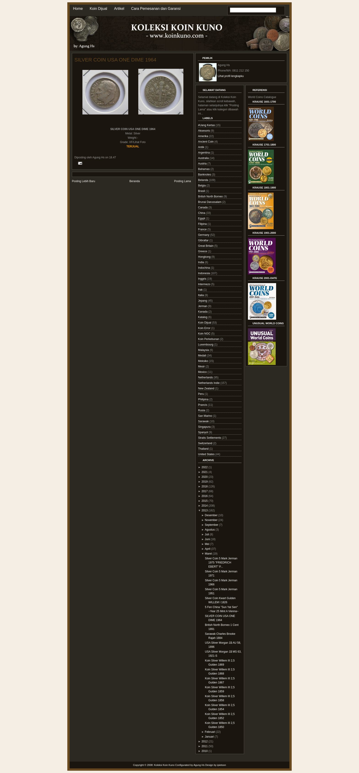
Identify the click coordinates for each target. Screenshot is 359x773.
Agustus (210, 529)
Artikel (119, 9)
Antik (201, 147)
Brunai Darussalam (210, 202)
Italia (201, 295)
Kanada (203, 311)
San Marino (205, 415)
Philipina (203, 399)
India (201, 262)
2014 (204, 505)
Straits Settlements (210, 437)
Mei (207, 544)
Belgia (202, 185)
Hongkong (204, 256)
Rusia (202, 410)
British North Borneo (210, 196)
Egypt (202, 218)
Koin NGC (204, 333)
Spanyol (203, 432)
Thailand (203, 448)
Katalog (203, 317)
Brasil (202, 191)
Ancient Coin (206, 141)
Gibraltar (203, 240)
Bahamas (204, 169)
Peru (201, 394)
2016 (204, 496)
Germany (204, 234)
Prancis (203, 404)
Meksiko (203, 361)
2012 (204, 741)
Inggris (202, 278)
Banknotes (205, 174)
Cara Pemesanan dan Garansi (156, 9)
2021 (204, 472)
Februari (210, 731)
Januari (209, 736)
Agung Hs (198, 765)
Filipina (202, 224)
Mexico (202, 372)
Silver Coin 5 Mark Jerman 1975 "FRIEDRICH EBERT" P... (221, 562)
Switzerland (205, 443)
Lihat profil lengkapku (231, 76)
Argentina (204, 152)
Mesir (202, 366)
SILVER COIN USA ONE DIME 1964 (115, 60)
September (211, 524)
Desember (211, 515)
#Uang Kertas (207, 125)
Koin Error (204, 328)
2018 (204, 486)
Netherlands (206, 377)
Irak (200, 289)
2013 (204, 510)
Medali (202, 355)
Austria (202, 163)
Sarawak (203, 421)
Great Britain (206, 245)
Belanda (203, 180)
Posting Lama (182, 181)
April (207, 548)
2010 (204, 751)
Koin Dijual (98, 9)
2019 (204, 481)
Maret (208, 553)
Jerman (203, 306)
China (202, 213)
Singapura (204, 426)
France (202, 229)
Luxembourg (206, 344)
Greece (203, 251)
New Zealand (206, 388)
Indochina (204, 267)
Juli (207, 534)
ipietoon (221, 765)
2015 (204, 500)
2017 (204, 491)
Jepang (203, 300)
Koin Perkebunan (209, 339)
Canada (203, 207)
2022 (204, 467)
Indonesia (204, 273)
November (211, 520)
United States (206, 454)
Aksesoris (204, 130)
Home (78, 9)
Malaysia (204, 350)
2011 (204, 746)
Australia (203, 158)
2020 (204, 476)
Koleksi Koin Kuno (164, 765)
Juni (207, 539)
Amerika (203, 136)
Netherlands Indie (209, 383)
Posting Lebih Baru (83, 181)
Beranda (134, 181)
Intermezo (204, 284)
